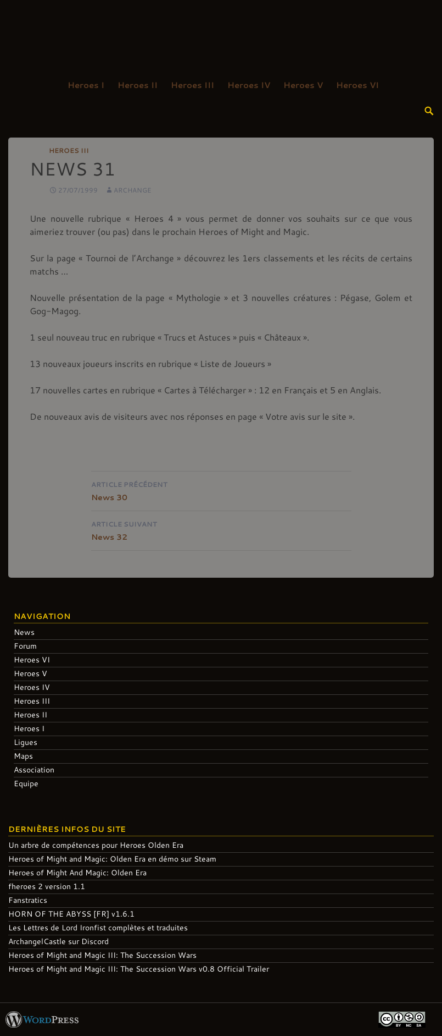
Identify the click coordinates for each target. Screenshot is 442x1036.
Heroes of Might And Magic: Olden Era (77, 872)
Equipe (26, 783)
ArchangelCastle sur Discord (58, 941)
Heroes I (86, 84)
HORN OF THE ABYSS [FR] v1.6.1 (71, 913)
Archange (133, 189)
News (24, 632)
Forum (25, 645)
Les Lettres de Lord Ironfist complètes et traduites (98, 927)
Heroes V (303, 84)
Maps (23, 755)
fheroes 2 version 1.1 (46, 886)
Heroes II (138, 84)
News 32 (221, 529)
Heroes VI (357, 84)
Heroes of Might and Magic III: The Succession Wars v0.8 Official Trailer (138, 968)
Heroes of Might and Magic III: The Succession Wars (102, 955)
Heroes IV (248, 84)
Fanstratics (27, 900)
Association (34, 769)
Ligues (25, 742)
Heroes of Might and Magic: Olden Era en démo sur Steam (112, 858)
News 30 (221, 490)
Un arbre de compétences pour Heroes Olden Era (95, 845)
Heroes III (192, 84)
